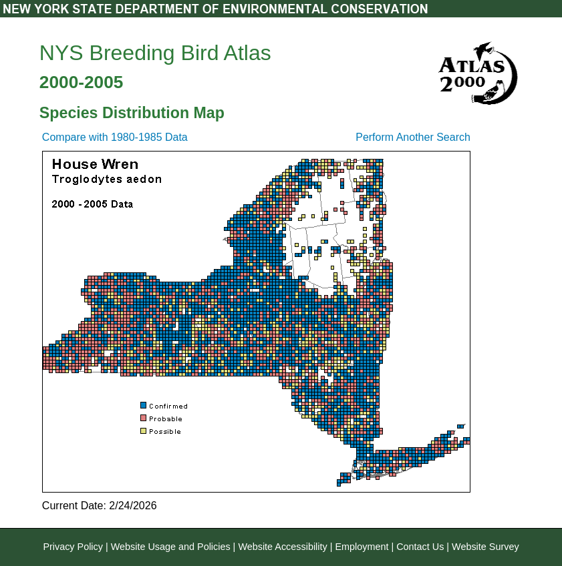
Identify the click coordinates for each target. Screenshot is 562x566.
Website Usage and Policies (171, 546)
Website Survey (485, 546)
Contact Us (420, 546)
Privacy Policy (73, 546)
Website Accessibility (282, 546)
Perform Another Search (413, 137)
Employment (361, 546)
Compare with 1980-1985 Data (115, 137)
